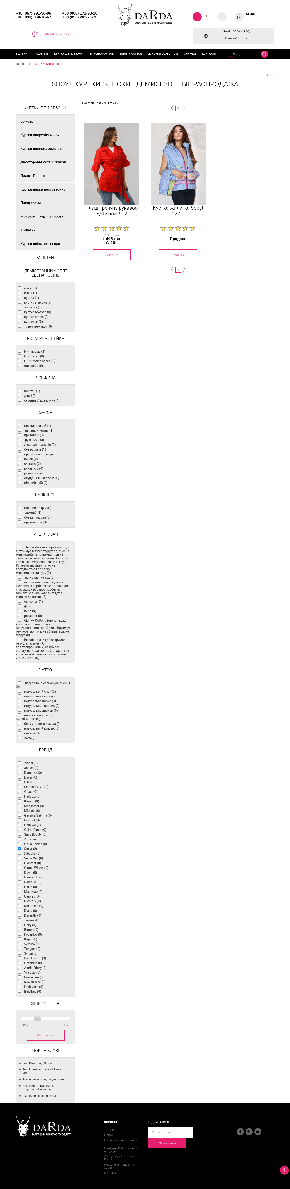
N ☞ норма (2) (34, 351)
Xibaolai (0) (32, 853)
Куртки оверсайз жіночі (40, 135)
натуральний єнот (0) (40, 691)
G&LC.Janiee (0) (35, 844)
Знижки (190, 53)
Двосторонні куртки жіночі (43, 162)
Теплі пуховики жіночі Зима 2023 (42, 1071)
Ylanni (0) (31, 763)
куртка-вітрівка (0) (38, 302)
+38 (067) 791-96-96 (33, 13)
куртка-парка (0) (36, 317)
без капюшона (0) (37, 517)
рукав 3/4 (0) (34, 440)
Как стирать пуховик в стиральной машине (38, 1087)
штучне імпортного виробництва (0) (34, 717)
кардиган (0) (33, 321)
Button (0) (31, 930)
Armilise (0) (32, 839)
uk (206, 16)
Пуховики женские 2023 (39, 1095)
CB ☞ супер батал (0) (39, 361)
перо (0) (30, 611)
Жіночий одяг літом (163, 53)
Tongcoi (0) (32, 949)
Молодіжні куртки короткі (42, 216)
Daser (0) (30, 777)
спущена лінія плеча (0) (41, 478)
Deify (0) (30, 925)
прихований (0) (35, 522)
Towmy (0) (31, 920)
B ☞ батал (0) (34, 356)
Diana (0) (30, 910)
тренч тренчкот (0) (38, 326)
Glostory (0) (32, 901)
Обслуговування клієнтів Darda (120, 1158)
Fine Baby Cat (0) (36, 787)
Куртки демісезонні (69, 53)
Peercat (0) (32, 820)
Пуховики (41, 53)
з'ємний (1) (32, 512)
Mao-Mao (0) (33, 891)
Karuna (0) (31, 801)
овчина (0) (32, 733)
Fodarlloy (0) (33, 934)
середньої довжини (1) (41, 400)
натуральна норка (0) (40, 701)
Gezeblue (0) (33, 963)
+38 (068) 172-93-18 (79, 13)
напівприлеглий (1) (38, 430)
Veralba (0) (32, 944)
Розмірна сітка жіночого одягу (120, 1141)
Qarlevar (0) (32, 825)
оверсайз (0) (33, 366)
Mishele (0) (32, 811)
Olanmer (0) (32, 863)
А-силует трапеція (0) (40, 444)
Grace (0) (30, 791)
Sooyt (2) (30, 849)
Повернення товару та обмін (119, 1166)
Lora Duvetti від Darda (37, 1063)
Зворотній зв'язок (50, 34)
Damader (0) (33, 772)
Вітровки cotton (101, 53)
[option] (111, 164)
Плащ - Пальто (32, 176)
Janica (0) (31, 768)
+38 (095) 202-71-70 (79, 17)
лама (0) (30, 738)
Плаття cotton (131, 53)
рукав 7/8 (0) (33, 468)
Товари (109, 1129)
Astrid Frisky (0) (35, 968)
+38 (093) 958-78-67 (33, 17)
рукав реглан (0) (36, 473)
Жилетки (28, 230)
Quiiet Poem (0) (35, 830)
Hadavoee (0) (33, 987)
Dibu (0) (29, 782)
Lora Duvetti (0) (35, 958)
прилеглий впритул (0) (41, 454)
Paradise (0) (32, 882)
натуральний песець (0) (41, 696)
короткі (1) (32, 391)
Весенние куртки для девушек (43, 1079)
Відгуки (21, 53)
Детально (111, 255)
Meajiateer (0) (34, 806)
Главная (21, 64)
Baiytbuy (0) (32, 991)
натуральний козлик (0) (41, 728)
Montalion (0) (33, 906)
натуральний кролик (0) (42, 706)
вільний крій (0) (36, 483)
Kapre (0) (30, 939)
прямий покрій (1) (37, 425)
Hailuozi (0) (32, 796)
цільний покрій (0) (37, 508)
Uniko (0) (30, 887)
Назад (268, 75)
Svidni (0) (31, 953)
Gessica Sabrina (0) (38, 815)
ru (197, 16)
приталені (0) (34, 435)
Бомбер (26, 121)
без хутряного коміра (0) (42, 724)
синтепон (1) (33, 601)
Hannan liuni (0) (35, 877)
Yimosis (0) (32, 972)
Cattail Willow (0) (36, 868)
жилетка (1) (33, 307)
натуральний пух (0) (39, 577)
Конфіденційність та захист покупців (122, 1150)
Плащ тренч (30, 203)
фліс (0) (30, 606)
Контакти (209, 53)
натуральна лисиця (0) (41, 710)
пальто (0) (31, 288)
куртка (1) (31, 298)
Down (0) (30, 872)
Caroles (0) (32, 896)
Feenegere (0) (34, 977)
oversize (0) (32, 464)
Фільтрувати (45, 1035)
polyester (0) (33, 616)
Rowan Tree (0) (35, 982)
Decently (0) (32, 915)
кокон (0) (31, 459)
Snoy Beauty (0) (35, 834)
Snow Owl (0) (33, 858)
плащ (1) (30, 293)
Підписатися (167, 1143)
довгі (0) (30, 396)
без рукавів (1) (35, 449)
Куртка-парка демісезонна (42, 189)
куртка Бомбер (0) (37, 312)
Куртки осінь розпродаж (41, 244)
